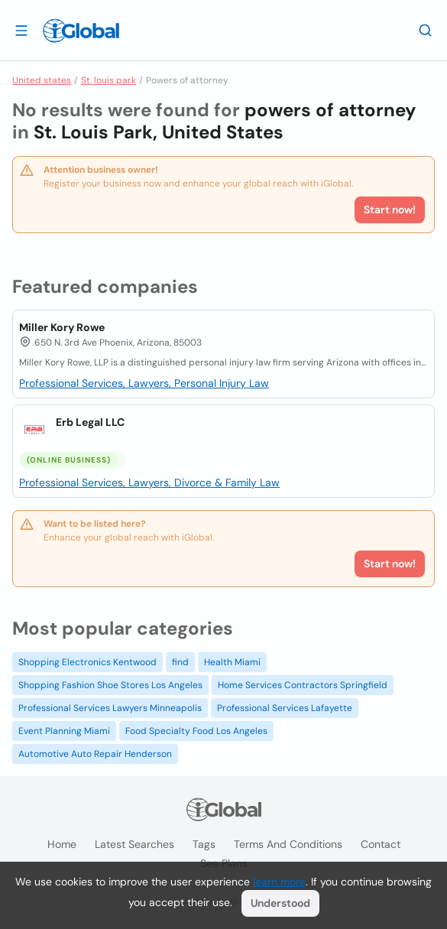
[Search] (425, 30)
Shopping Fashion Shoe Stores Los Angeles (110, 685)
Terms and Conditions (288, 844)
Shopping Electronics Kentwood (87, 662)
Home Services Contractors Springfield (302, 685)
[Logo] (81, 30)
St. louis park (108, 80)
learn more (279, 881)
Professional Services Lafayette (284, 708)
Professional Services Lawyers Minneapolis (110, 708)
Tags (204, 844)
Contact (380, 844)
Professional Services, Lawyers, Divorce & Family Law (149, 482)
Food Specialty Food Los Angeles (196, 731)
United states (41, 80)
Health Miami (232, 662)
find (180, 662)
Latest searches (134, 844)
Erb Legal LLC (90, 422)
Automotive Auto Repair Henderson (95, 754)
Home (61, 844)
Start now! (390, 563)
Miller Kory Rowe (62, 327)
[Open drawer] (21, 30)
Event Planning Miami (64, 731)
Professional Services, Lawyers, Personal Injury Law (144, 383)
